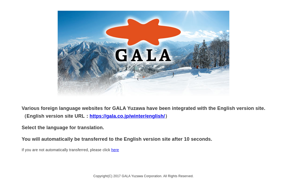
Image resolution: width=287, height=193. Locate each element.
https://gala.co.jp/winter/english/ (127, 116)
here (115, 150)
